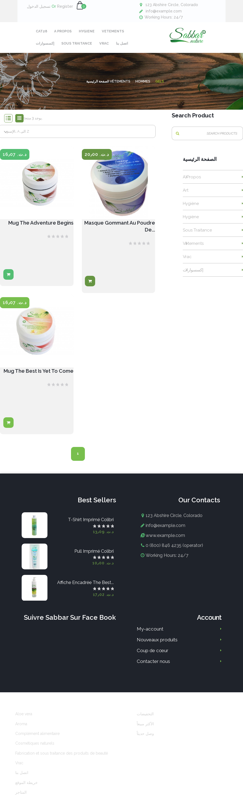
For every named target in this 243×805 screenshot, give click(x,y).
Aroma (21, 727)
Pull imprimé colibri (94, 554)
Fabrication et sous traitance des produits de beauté (61, 756)
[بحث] (207, 136)
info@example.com (164, 11)
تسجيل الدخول (38, 6)
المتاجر (21, 795)
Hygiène (191, 206)
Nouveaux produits (157, 643)
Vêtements (193, 246)
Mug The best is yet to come (39, 374)
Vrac (187, 260)
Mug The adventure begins (41, 226)
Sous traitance (197, 233)
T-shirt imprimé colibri (91, 523)
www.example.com (165, 538)
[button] (80, 5)
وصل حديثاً (145, 737)
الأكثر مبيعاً (145, 727)
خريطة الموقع (26, 786)
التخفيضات (145, 717)
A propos (192, 180)
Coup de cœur (152, 654)
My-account (150, 632)
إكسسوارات (193, 273)
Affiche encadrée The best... (85, 585)
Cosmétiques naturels (34, 746)
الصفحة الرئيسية (200, 162)
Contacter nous (153, 664)
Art (185, 193)
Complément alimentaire (37, 737)
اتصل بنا (21, 776)
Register (62, 6)
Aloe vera (23, 717)
